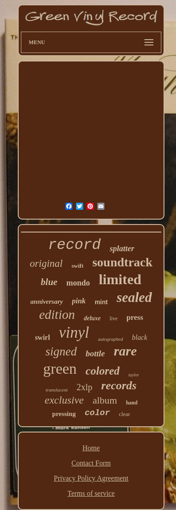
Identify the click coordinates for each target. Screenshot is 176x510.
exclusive (64, 400)
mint (101, 302)
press (135, 317)
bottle (95, 353)
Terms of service (91, 493)
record (74, 245)
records (118, 385)
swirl (42, 337)
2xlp (84, 387)
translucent (57, 389)
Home (91, 448)
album (104, 400)
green (60, 368)
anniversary (46, 301)
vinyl (74, 332)
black (140, 337)
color (97, 413)
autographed (110, 339)
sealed (134, 297)
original (46, 263)
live (114, 318)
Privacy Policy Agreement (91, 478)
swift (78, 265)
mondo (78, 282)
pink (79, 301)
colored (103, 371)
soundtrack (122, 262)
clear (124, 414)
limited (120, 279)
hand (131, 403)
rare (125, 350)
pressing (64, 413)
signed (61, 351)
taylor (133, 374)
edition (57, 314)
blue (49, 282)
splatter (122, 248)
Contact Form (91, 463)
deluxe (92, 318)
